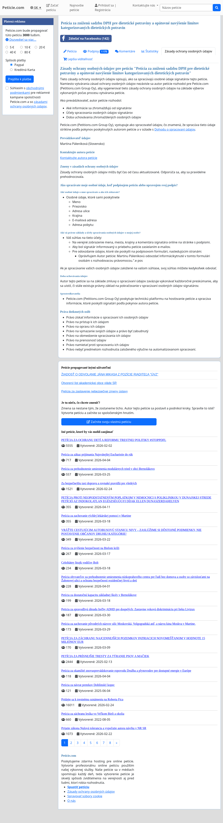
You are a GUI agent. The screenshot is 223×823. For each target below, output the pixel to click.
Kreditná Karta (24, 184)
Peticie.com (13, 7)
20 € (42, 162)
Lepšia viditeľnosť (78, 59)
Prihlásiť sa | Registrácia (105, 7)
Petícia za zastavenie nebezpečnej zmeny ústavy (94, 391)
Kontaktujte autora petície (78, 158)
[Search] (186, 7)
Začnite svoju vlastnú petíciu (109, 422)
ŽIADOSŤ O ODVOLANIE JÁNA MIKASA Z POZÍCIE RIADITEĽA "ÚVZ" (109, 374)
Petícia (70, 51)
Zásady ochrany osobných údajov (188, 51)
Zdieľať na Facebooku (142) (84, 38)
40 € (13, 166)
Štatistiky (149, 51)
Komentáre (125, 51)
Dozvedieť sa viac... (21, 154)
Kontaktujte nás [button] (144, 5)
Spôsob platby (16, 174)
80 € (27, 166)
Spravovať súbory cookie (84, 796)
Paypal (19, 179)
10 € (27, 162)
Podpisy (95, 51)
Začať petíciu (52, 7)
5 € (12, 162)
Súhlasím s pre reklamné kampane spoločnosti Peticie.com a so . (30, 211)
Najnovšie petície (77, 7)
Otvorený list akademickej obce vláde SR (89, 383)
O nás (71, 801)
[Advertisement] (28, 72)
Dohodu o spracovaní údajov (174, 129)
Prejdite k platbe (19, 193)
